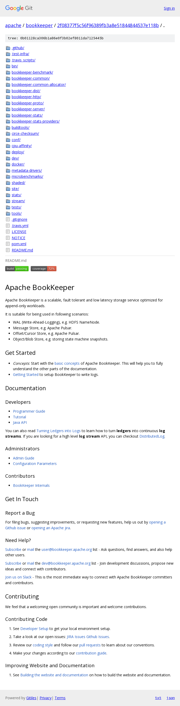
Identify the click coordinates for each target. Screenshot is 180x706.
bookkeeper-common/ (31, 78)
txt (158, 697)
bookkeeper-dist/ (26, 90)
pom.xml (19, 243)
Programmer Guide (29, 411)
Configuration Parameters (35, 463)
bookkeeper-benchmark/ (32, 72)
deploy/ (18, 151)
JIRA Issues (76, 636)
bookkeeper (39, 25)
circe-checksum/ (25, 133)
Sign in (169, 8)
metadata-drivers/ (27, 170)
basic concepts (67, 363)
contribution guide (91, 653)
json (170, 697)
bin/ (15, 66)
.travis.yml (20, 225)
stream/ (18, 200)
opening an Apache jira (50, 527)
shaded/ (18, 182)
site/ (15, 188)
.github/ (18, 47)
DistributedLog (151, 436)
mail (30, 549)
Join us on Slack (18, 577)
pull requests (90, 644)
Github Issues (97, 636)
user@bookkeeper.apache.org (67, 549)
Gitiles (31, 697)
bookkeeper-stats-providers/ (36, 121)
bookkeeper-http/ (26, 96)
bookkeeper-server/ (28, 108)
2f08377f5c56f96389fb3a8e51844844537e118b (108, 25)
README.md (22, 250)
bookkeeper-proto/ (28, 102)
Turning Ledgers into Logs (58, 430)
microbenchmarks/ (27, 176)
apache (13, 25)
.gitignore (19, 219)
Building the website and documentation (54, 674)
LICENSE (19, 231)
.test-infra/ (20, 53)
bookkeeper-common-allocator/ (39, 84)
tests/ (16, 207)
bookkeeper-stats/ (27, 115)
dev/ (15, 158)
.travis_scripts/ (23, 60)
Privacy (46, 697)
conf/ (16, 139)
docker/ (18, 164)
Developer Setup (34, 628)
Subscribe (13, 549)
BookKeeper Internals (31, 485)
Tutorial (19, 416)
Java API (20, 422)
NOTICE (18, 237)
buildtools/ (20, 127)
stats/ (16, 194)
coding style (43, 644)
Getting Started (25, 374)
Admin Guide (23, 458)
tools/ (17, 213)
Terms (60, 697)
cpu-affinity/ (22, 145)
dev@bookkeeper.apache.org (66, 563)
